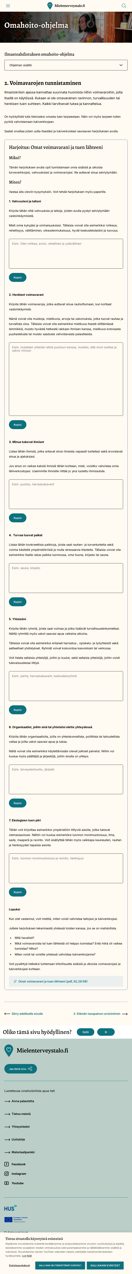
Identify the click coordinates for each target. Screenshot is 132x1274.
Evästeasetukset (19, 1265)
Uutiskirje (14, 1139)
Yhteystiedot (17, 1127)
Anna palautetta (19, 1101)
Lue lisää (27, 1255)
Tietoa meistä (17, 1114)
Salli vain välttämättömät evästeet (60, 1265)
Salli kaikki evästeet (105, 1265)
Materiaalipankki (19, 1152)
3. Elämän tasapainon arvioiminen (100, 1014)
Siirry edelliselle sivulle (23, 1014)
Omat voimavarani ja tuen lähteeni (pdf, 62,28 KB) (50, 981)
